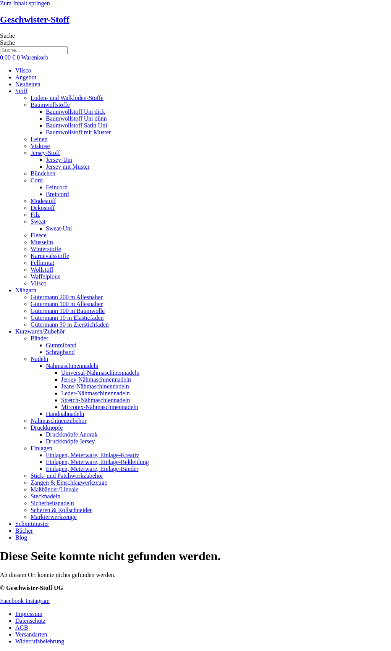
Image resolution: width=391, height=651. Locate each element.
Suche (7, 35)
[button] (203, 91)
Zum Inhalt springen (25, 3)
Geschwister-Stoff (34, 19)
